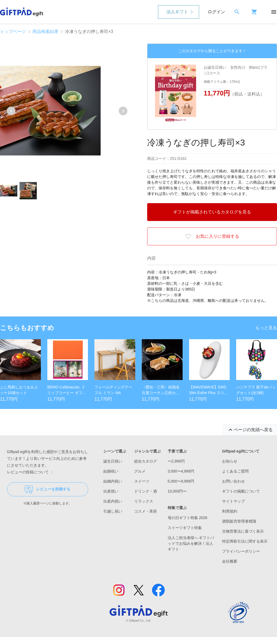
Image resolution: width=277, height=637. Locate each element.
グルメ (140, 471)
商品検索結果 (45, 31)
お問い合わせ (233, 481)
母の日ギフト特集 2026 (187, 518)
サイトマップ (233, 501)
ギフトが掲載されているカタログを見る (212, 212)
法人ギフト (177, 11)
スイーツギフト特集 (185, 528)
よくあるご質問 (235, 471)
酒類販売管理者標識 (239, 521)
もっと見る (266, 327)
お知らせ (229, 461)
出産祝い (110, 491)
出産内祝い (112, 501)
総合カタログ (145, 461)
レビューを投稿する (47, 489)
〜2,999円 (176, 461)
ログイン (216, 11)
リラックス (143, 501)
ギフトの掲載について (241, 491)
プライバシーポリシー (241, 551)
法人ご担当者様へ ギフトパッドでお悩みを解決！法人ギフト (191, 543)
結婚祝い (110, 471)
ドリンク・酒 (145, 491)
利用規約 (229, 511)
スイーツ (141, 481)
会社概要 (229, 561)
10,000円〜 (177, 491)
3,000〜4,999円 (181, 471)
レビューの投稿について (31, 472)
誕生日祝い (112, 461)
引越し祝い (112, 511)
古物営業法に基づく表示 (243, 531)
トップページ (13, 31)
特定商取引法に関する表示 (245, 541)
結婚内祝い (112, 481)
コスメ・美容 (145, 511)
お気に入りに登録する (212, 236)
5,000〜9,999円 (181, 481)
